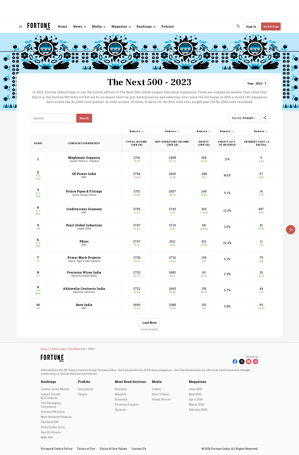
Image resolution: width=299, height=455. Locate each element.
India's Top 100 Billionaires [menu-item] (50, 396)
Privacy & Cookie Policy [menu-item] (56, 448)
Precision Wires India (84, 272)
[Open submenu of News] (79, 26)
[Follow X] (241, 361)
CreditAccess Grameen (84, 209)
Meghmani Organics (84, 158)
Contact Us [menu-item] (139, 448)
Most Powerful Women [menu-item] (56, 417)
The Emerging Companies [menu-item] (50, 404)
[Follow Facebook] (235, 361)
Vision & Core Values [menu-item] (113, 448)
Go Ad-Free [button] (270, 26)
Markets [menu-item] (120, 394)
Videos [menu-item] (156, 389)
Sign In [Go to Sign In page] (251, 26)
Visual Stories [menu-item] (161, 399)
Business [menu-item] (121, 389)
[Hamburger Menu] (20, 26)
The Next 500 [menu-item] (50, 422)
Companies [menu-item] (85, 389)
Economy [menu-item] (121, 399)
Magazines (197, 382)
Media (157, 382)
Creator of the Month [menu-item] (55, 389)
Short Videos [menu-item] (160, 394)
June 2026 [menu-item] (195, 389)
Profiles (84, 382)
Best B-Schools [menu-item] (51, 432)
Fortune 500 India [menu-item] (52, 411)
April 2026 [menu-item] (196, 399)
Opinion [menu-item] (120, 409)
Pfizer (84, 241)
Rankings (48, 382)
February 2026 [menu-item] (198, 409)
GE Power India (84, 174)
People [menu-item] (82, 394)
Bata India (84, 305)
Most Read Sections (130, 382)
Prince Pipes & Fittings (84, 191)
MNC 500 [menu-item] (47, 437)
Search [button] (84, 118)
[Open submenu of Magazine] (120, 26)
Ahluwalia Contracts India (84, 289)
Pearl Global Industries (84, 225)
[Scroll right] (290, 229)
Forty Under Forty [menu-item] (53, 427)
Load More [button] (149, 322)
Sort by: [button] (242, 118)
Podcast (167, 26)
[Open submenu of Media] (98, 26)
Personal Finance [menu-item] (127, 404)
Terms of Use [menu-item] (86, 448)
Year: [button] (254, 83)
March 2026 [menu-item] (196, 404)
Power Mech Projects (84, 257)
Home (62, 26)
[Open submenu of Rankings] (146, 26)
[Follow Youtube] (248, 361)
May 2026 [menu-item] (195, 394)
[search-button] (238, 26)
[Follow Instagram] (255, 361)
